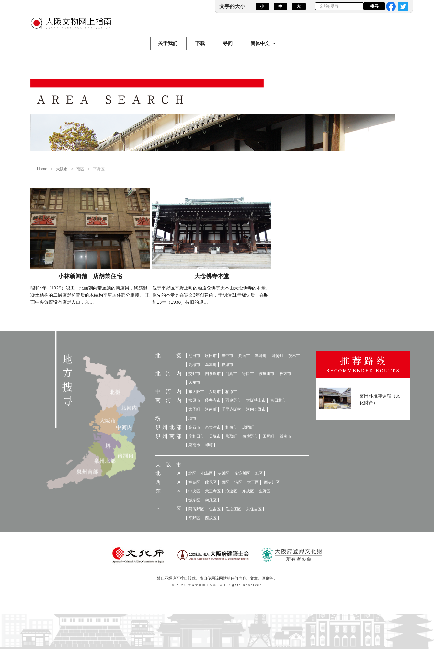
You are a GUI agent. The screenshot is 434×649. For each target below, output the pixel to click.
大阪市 (62, 169)
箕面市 (244, 355)
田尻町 (268, 436)
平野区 (194, 518)
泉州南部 (168, 436)
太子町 (194, 409)
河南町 (211, 409)
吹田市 (211, 355)
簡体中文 (263, 43)
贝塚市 (215, 436)
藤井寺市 (213, 400)
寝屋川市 (266, 374)
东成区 (248, 491)
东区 (168, 491)
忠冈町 (248, 427)
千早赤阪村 (231, 409)
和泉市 (231, 427)
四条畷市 (213, 374)
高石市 (194, 427)
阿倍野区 (196, 509)
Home (42, 169)
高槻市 (194, 364)
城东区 (194, 500)
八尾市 (215, 391)
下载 (200, 43)
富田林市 (278, 400)
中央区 (194, 491)
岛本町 (211, 364)
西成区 (211, 518)
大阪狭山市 (256, 400)
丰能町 (261, 355)
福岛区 (194, 482)
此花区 (211, 482)
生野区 (264, 491)
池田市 (194, 355)
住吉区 (215, 509)
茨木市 (294, 355)
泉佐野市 (250, 436)
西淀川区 (272, 482)
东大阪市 (196, 391)
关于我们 (167, 43)
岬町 (209, 445)
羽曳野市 (233, 400)
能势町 (277, 355)
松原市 (194, 400)
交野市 (194, 374)
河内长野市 (256, 409)
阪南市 (285, 436)
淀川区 (223, 473)
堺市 (192, 418)
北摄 (168, 355)
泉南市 (194, 445)
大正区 (253, 482)
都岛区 (207, 473)
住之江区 (233, 509)
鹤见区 (211, 500)
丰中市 (227, 355)
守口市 (248, 374)
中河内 (168, 391)
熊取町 (231, 436)
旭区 (259, 473)
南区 (80, 169)
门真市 (231, 374)
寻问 (228, 43)
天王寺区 (213, 491)
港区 (238, 482)
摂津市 (227, 364)
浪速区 (231, 491)
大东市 (194, 382)
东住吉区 (254, 509)
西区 (168, 482)
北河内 (168, 373)
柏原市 (231, 391)
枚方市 (285, 374)
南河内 (168, 400)
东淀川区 (242, 473)
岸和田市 (196, 436)
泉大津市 (213, 427)
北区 (168, 473)
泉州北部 (168, 427)
